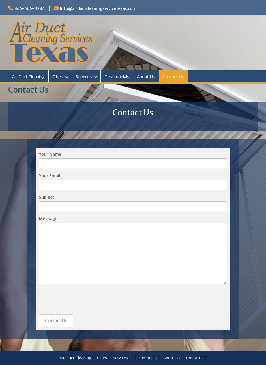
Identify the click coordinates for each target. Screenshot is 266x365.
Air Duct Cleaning (28, 76)
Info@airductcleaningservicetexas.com (98, 8)
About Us (146, 76)
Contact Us (173, 76)
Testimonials (116, 76)
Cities (57, 76)
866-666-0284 (29, 8)
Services (84, 76)
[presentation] (82, 299)
